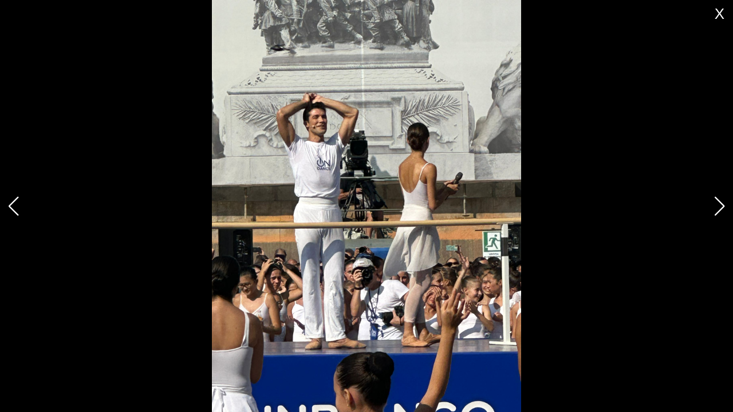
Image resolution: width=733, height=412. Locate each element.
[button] (719, 206)
